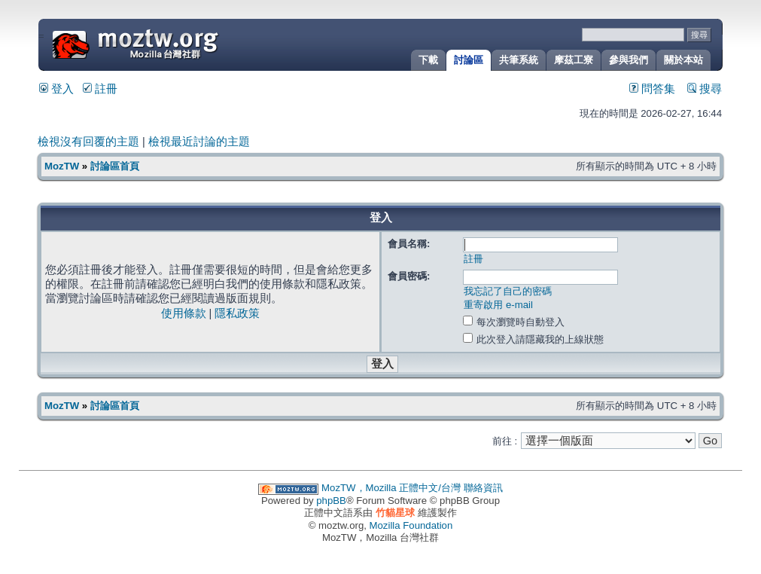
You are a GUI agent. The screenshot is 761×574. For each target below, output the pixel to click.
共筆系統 (518, 60)
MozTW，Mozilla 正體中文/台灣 (391, 487)
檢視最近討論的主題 (199, 142)
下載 (428, 60)
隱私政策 (237, 313)
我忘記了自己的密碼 (508, 291)
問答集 (652, 89)
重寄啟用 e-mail (498, 304)
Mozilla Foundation (411, 525)
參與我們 (628, 60)
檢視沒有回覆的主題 (88, 142)
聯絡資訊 (483, 487)
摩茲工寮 (573, 60)
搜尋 (704, 89)
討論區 (468, 60)
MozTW (171, 43)
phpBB (331, 500)
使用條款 (183, 313)
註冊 (100, 89)
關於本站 (683, 60)
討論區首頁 (114, 166)
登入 (56, 89)
